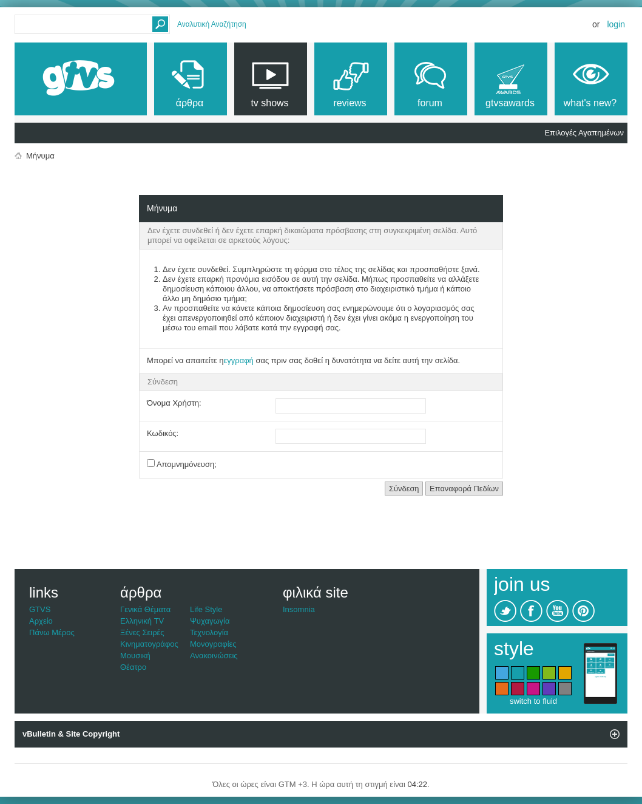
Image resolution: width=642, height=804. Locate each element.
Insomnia (299, 609)
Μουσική (135, 655)
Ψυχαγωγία (210, 620)
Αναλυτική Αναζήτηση (211, 24)
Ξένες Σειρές (142, 632)
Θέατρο (133, 667)
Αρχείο (41, 620)
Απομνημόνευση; (182, 464)
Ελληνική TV (142, 620)
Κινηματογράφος (149, 644)
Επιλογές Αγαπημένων (584, 132)
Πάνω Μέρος (52, 632)
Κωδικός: (162, 433)
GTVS (39, 609)
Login (616, 24)
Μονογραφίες (213, 644)
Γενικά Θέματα (145, 609)
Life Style (206, 609)
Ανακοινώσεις (214, 655)
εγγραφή (238, 360)
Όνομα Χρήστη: (174, 402)
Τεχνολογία (209, 632)
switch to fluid (533, 701)
